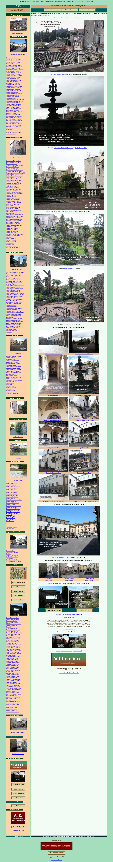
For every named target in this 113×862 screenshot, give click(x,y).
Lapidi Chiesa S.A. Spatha (13, 87)
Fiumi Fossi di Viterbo (12, 652)
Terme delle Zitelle (11, 492)
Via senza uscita (11, 387)
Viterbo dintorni (77, 614)
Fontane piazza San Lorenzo (14, 296)
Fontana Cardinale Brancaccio (15, 286)
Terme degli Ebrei (11, 501)
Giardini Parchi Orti (11, 655)
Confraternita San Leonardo (14, 171)
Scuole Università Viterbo (13, 694)
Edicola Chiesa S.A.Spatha (14, 75)
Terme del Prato (10, 498)
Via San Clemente (11, 330)
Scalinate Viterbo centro (13, 697)
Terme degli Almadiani (12, 503)
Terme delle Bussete (12, 494)
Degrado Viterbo (11, 643)
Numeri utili (9, 671)
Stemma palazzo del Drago (14, 219)
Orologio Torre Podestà (12, 96)
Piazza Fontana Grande (13, 395)
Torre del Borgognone (12, 204)
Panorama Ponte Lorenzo (13, 189)
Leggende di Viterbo (12, 661)
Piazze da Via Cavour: (12, 392)
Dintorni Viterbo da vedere (13, 645)
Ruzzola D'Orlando (11, 527)
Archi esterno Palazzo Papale (14, 274)
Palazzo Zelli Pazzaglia (13, 198)
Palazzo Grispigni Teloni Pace (14, 193)
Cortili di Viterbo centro (12, 628)
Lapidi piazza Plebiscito (13, 89)
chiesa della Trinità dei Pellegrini (63, 148)
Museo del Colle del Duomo (14, 299)
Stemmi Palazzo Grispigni (13, 202)
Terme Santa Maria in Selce (14, 500)
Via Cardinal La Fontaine (13, 235)
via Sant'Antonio (18, 416)
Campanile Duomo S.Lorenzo (14, 281)
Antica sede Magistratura (13, 161)
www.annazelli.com (87, 1)
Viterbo (37, 1)
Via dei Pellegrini (11, 238)
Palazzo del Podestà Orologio (14, 101)
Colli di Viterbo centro (12, 640)
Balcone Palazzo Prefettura (14, 59)
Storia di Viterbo (10, 700)
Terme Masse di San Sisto (13, 506)
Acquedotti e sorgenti (12, 513)
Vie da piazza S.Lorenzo (13, 327)
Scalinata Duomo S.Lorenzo (14, 318)
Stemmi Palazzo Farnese (13, 220)
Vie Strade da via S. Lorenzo (14, 234)
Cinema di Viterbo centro (13, 637)
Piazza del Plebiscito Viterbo (18, 54)
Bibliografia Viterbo (11, 625)
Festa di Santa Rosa (12, 557)
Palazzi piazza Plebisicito (13, 104)
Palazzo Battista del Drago (13, 192)
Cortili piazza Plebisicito (13, 71)
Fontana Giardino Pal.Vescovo (15, 293)
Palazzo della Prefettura (13, 102)
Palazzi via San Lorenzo (13, 199)
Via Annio (9, 384)
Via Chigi (8, 237)
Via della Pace (10, 386)
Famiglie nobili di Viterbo (13, 649)
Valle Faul (9, 332)
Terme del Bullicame (12, 497)
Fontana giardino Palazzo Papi (15, 288)
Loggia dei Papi (10, 297)
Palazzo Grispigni (11, 196)
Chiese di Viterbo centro (13, 630)
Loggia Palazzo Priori (12, 92)
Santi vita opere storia (12, 692)
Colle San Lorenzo (11, 164)
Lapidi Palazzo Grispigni (13, 182)
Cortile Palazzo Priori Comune (15, 70)
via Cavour (18, 353)
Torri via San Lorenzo (12, 208)
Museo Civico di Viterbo (13, 363)
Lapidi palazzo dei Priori (13, 84)
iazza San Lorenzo (18, 269)
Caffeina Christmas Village (13, 561)
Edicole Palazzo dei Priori (13, 72)
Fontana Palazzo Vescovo (13, 291)
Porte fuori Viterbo (11, 682)
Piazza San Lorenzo (12, 232)
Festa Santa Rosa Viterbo (13, 650)
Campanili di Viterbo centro (14, 633)
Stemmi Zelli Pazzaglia (12, 222)
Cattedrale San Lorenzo (13, 277)
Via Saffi (8, 389)
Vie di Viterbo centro (12, 707)
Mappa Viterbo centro (12, 619)
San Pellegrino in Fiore (12, 552)
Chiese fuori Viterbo (12, 631)
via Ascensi (9, 128)
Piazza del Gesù (11, 226)
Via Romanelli (10, 244)
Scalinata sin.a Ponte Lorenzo (14, 216)
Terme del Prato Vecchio (13, 486)
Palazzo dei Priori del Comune (15, 99)
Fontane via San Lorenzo (13, 180)
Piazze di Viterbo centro (13, 679)
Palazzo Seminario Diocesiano (15, 312)
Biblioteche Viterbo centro (13, 624)
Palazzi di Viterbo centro (13, 676)
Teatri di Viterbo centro (12, 704)
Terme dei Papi (10, 518)
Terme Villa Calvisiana (12, 510)
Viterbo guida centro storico (64, 614)
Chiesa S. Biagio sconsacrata (14, 165)
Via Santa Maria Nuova (12, 247)
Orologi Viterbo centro (12, 674)
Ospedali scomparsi (12, 673)
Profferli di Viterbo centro (13, 686)
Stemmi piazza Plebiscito (13, 122)
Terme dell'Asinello (11, 507)
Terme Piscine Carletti (12, 495)
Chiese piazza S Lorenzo (13, 280)
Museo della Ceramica (12, 371)
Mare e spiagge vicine (12, 667)
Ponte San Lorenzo (11, 191)
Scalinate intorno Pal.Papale (14, 324)
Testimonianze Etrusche (13, 701)
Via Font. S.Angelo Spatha (13, 132)
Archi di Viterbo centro (12, 622)
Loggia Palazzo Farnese (13, 185)
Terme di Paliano (11, 504)
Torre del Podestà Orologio (14, 125)
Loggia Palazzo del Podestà (14, 93)
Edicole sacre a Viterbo (12, 646)
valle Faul (18, 458)
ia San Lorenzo (18, 158)
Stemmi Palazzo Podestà (13, 119)
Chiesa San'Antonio (12, 168)
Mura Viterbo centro (12, 668)
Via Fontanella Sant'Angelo (14, 380)
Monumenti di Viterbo (12, 665)
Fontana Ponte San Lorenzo (14, 176)
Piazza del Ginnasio (12, 228)
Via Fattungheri (10, 243)
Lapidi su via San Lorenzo (13, 183)
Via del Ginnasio (11, 241)
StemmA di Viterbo (11, 621)
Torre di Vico (9, 205)
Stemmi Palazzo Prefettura (14, 120)
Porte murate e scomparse (13, 683)
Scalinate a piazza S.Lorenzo (14, 321)
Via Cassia (9, 515)
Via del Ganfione (11, 240)
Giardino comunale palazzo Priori (84, 420)
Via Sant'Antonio (11, 246)
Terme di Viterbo (18, 480)
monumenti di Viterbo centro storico (69, 673)
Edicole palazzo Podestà (13, 74)
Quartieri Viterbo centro (13, 689)
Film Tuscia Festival (12, 555)
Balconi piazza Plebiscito (13, 62)
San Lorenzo (10, 211)
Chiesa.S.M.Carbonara (12, 167)
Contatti (8, 627)
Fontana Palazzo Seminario (14, 179)
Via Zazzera (9, 249)
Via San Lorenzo (11, 329)
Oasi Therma (10, 521)
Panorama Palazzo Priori (27, 1)
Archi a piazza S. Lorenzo (13, 275)
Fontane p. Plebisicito (12, 81)
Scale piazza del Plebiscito (14, 111)
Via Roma (9, 131)
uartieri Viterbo (89, 578)
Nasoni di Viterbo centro (13, 670)
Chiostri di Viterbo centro (13, 636)
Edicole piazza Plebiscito (13, 77)
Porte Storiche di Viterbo (13, 680)
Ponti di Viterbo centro (12, 685)
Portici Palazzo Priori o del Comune (53, 501)
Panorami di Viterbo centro (14, 688)
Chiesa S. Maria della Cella (14, 278)
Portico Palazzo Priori (12, 107)
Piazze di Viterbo (69, 578)
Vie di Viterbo (48, 578)
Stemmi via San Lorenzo (13, 223)
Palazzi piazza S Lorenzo (13, 314)
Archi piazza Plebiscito (12, 58)
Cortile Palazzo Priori (81, 148)
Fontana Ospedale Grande (14, 290)
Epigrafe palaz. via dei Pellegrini (15, 173)
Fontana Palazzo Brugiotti (13, 366)
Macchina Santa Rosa (12, 95)
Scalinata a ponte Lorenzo (13, 201)
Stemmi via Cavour (11, 375)
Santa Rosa (9, 558)
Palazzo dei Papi (11, 98)
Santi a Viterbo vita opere (13, 108)
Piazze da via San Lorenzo (14, 225)
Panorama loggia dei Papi (13, 303)
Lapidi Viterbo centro (12, 659)
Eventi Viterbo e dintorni (13, 647)
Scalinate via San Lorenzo (13, 217)
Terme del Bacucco (11, 483)
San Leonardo (10, 213)
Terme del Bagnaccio (12, 488)
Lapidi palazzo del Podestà (14, 86)
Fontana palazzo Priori (12, 78)
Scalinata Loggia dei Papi (13, 320)
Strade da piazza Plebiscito (14, 126)
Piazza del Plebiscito (12, 393)
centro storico (48, 580)
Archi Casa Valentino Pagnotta (15, 272)
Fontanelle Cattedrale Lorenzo (15, 294)
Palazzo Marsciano (11, 306)
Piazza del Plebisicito (12, 231)
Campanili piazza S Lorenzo (14, 283)
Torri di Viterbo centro (12, 703)
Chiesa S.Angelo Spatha (13, 68)
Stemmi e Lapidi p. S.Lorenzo (14, 326)
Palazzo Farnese (11, 195)
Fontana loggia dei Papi (13, 287)
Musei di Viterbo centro (12, 664)
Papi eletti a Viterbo (11, 677)
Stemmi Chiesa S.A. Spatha (14, 123)
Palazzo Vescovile (11, 309)
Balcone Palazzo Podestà (13, 61)
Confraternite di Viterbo (12, 642)
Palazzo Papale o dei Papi (13, 311)
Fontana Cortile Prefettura (13, 80)
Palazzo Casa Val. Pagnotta (14, 308)
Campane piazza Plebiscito (14, 67)
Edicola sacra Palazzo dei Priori (53, 420)
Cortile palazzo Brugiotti (13, 368)
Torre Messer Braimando (13, 207)
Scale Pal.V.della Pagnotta (13, 323)
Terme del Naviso (11, 489)
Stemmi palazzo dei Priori (13, 117)
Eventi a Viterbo (10, 551)
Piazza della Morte (11, 229)
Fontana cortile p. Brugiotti (13, 369)
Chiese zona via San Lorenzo (14, 170)
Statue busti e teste (11, 695)
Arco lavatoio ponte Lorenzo (14, 162)
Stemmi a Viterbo (11, 698)
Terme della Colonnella (12, 491)
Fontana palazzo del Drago (14, 177)
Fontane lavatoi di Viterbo (13, 653)
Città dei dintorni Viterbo (13, 639)
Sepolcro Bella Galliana (13, 114)
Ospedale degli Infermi (12, 188)
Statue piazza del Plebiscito (14, 116)
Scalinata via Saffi (11, 390)
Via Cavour (9, 129)
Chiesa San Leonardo (12, 360)
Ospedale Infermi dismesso (14, 302)
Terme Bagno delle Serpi (13, 512)
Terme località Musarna (13, 509)
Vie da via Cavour (11, 378)
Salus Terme (9, 519)
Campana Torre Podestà (13, 64)
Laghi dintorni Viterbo (12, 658)
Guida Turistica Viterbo (12, 618)
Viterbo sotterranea (11, 709)
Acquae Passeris (11, 485)
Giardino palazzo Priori (12, 83)
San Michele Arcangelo (12, 110)
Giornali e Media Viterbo (13, 656)
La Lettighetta (10, 528)
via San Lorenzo (11, 134)
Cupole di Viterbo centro (13, 634)
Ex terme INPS (10, 516)
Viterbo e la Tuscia (11, 710)
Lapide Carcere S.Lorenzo (13, 377)
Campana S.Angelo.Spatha (14, 65)
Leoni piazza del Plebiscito (13, 90)
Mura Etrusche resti (11, 186)
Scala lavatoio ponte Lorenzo (14, 214)
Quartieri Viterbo (11, 691)
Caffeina (8, 554)
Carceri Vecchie (10, 357)
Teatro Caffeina (10, 359)
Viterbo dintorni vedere (12, 712)
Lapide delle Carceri (12, 362)
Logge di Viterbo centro (13, 662)
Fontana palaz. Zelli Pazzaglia (14, 174)
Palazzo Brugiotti (11, 365)
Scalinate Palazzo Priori (13, 113)
